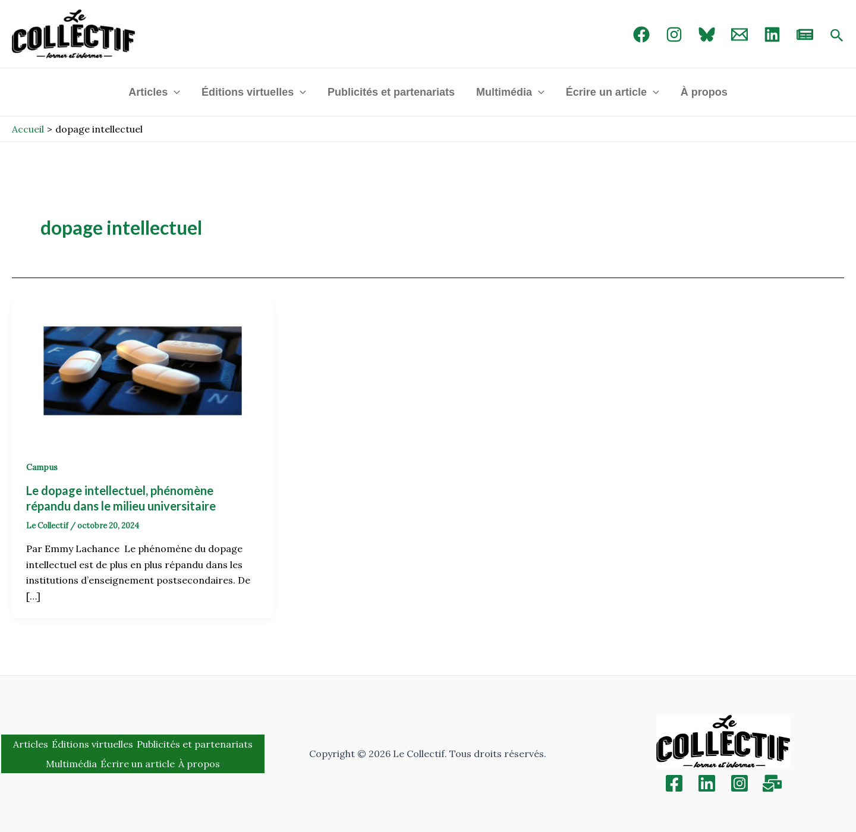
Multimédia (510, 92)
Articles (154, 92)
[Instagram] (674, 34)
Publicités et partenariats (391, 92)
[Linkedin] (706, 783)
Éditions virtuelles (254, 92)
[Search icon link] (837, 36)
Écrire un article (612, 92)
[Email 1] (739, 34)
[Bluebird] (706, 34)
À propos (704, 92)
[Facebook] (641, 34)
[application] (174, 92)
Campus (42, 467)
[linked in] (772, 34)
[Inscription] (772, 783)
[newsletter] (805, 34)
